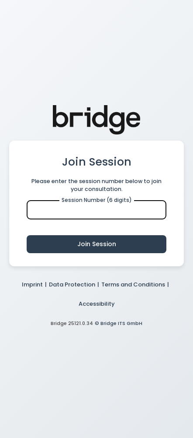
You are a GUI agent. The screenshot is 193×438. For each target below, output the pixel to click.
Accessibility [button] (97, 304)
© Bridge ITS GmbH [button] (118, 323)
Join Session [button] (96, 244)
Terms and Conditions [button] (133, 284)
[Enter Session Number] (96, 209)
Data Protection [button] (72, 284)
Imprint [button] (32, 284)
